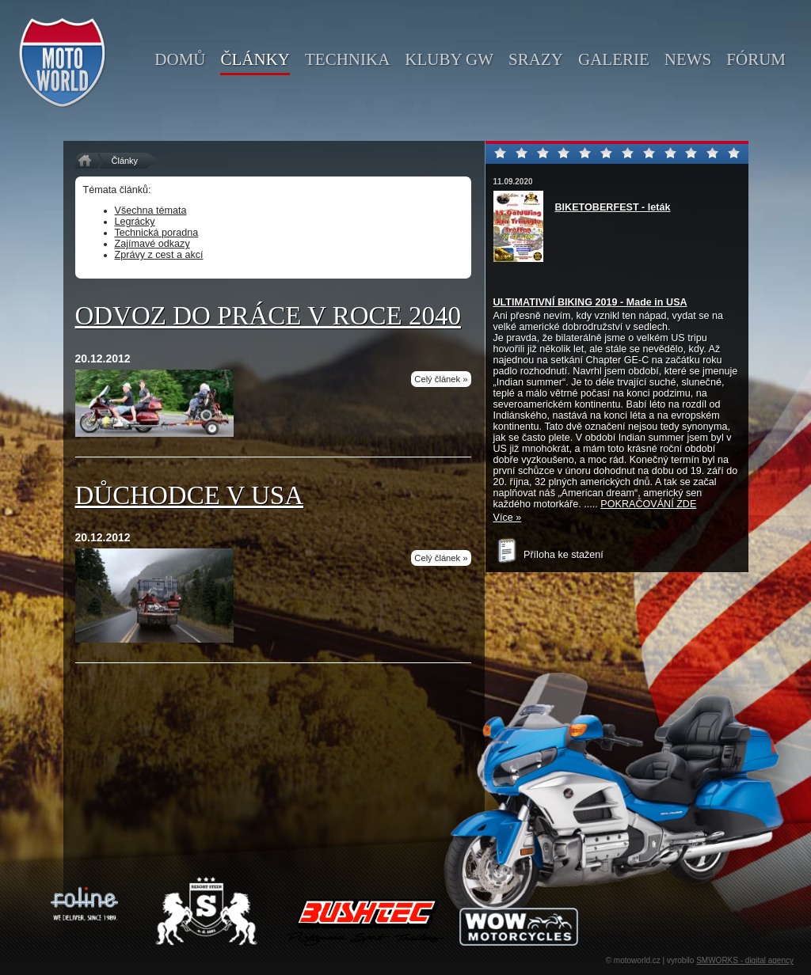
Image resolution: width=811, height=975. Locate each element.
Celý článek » (440, 379)
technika (347, 59)
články (255, 59)
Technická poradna (157, 232)
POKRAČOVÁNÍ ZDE (648, 504)
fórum (756, 59)
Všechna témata (151, 210)
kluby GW (449, 59)
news (688, 59)
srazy (535, 59)
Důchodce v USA (189, 495)
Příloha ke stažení (548, 554)
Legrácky (135, 221)
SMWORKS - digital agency (745, 960)
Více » (507, 517)
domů (179, 59)
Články (125, 160)
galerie (613, 59)
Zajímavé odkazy (152, 243)
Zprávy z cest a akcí (159, 254)
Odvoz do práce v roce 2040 (268, 316)
